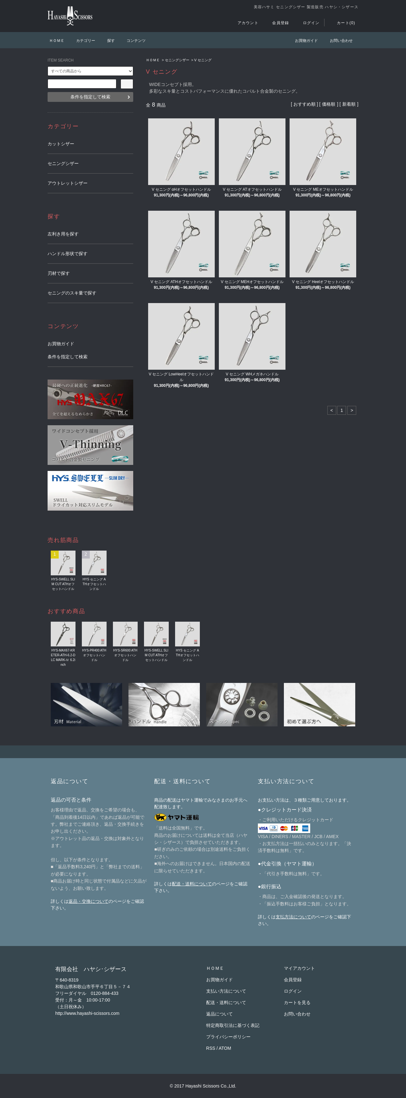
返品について (219, 1013)
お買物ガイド (302, 40)
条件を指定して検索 (90, 96)
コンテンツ (132, 40)
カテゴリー (82, 40)
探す (107, 40)
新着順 (349, 104)
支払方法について (293, 916)
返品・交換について (88, 901)
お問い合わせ (337, 40)
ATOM (225, 1048)
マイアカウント (299, 968)
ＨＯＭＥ (56, 40)
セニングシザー (177, 60)
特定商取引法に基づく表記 (232, 1025)
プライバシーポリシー (228, 1036)
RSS (210, 1048)
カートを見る (297, 1002)
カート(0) (342, 23)
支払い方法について (226, 991)
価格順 (328, 104)
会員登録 (277, 23)
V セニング (202, 60)
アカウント (244, 23)
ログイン (307, 23)
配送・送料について (192, 883)
